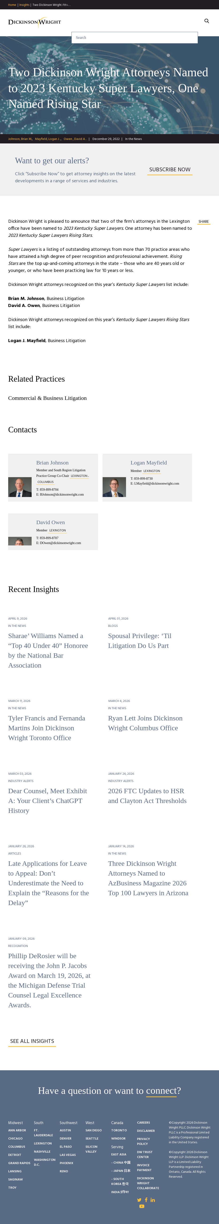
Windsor (118, 1138)
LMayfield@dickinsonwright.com (156, 483)
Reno (64, 1171)
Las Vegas (68, 1155)
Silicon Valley (91, 1149)
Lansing (15, 1171)
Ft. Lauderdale (43, 1133)
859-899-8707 (49, 538)
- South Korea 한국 (120, 1182)
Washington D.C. (45, 1162)
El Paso (66, 1146)
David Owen (50, 522)
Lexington (43, 1143)
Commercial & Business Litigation (47, 398)
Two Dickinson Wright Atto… (51, 5)
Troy (12, 1187)
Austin (65, 1130)
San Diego (93, 1130)
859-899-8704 (49, 489)
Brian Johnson (52, 463)
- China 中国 (120, 1162)
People (121, 17)
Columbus (16, 1146)
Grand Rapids (19, 1163)
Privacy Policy (143, 1142)
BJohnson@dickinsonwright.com (62, 494)
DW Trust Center (145, 1155)
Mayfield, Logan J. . (48, 139)
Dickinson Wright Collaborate (148, 1183)
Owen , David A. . (75, 139)
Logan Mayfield (149, 463)
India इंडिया (120, 1192)
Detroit (14, 1155)
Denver (65, 1138)
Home (12, 5)
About (196, 17)
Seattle (91, 1138)
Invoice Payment (144, 1168)
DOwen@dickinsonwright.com (60, 543)
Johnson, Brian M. (20, 139)
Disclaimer (146, 1131)
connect (161, 1090)
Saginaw (15, 1179)
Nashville (42, 1151)
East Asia (118, 1154)
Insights (24, 5)
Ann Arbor (17, 1130)
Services (69, 17)
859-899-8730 (143, 478)
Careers (173, 17)
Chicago (15, 1138)
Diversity (146, 17)
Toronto (119, 1130)
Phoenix (66, 1163)
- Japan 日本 (120, 1171)
